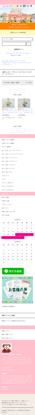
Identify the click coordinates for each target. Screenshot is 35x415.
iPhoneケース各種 (15, 55)
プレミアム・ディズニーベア (14, 53)
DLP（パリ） (5, 208)
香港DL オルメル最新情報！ (17, 32)
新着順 (17, 82)
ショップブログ (15, 404)
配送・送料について (16, 400)
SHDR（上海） (6, 201)
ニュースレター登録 (6, 404)
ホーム (4, 61)
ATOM (24, 404)
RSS (21, 404)
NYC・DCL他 (5, 215)
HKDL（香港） (6, 197)
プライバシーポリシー (20, 402)
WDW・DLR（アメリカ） (9, 211)
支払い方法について (6, 400)
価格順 (12, 82)
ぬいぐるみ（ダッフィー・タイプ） (16, 61)
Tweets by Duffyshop (8, 306)
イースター (26, 53)
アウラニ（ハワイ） (7, 204)
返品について (25, 400)
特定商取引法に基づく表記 (8, 402)
